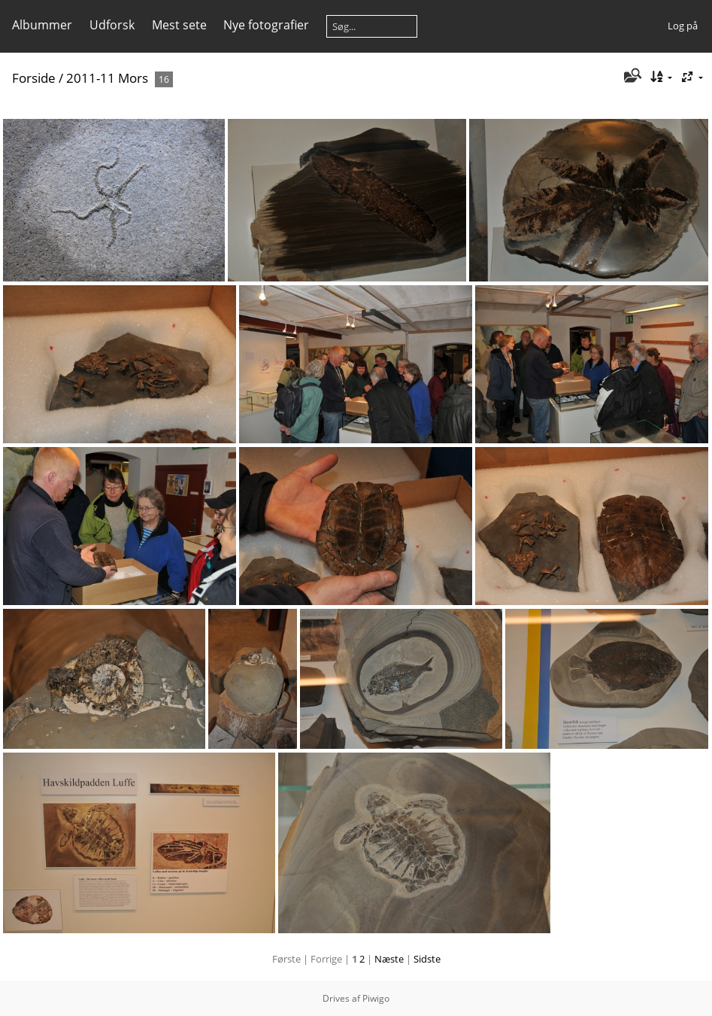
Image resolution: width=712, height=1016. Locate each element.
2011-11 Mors (107, 78)
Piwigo (375, 998)
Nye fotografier (266, 25)
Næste (389, 959)
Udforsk (112, 25)
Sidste (427, 959)
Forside (34, 78)
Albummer (42, 25)
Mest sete (179, 25)
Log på (683, 25)
